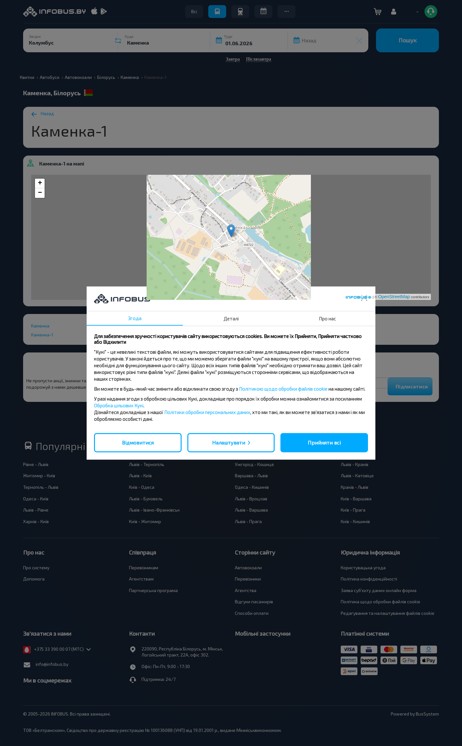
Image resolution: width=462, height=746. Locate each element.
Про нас (327, 318)
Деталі (231, 318)
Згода (134, 318)
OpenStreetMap (394, 296)
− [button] (40, 193)
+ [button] (40, 183)
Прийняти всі (324, 442)
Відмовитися (138, 442)
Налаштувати (228, 442)
